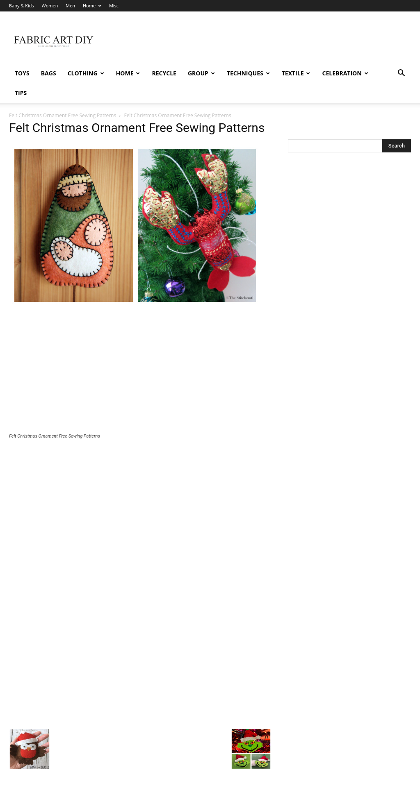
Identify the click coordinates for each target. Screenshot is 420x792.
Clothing (86, 73)
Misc (114, 5)
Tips (21, 93)
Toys (22, 73)
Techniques (248, 73)
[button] (401, 74)
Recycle (164, 73)
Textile (296, 73)
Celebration (345, 73)
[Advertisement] (140, 351)
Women (50, 5)
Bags (48, 73)
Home (92, 5)
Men (70, 5)
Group (201, 73)
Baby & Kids (21, 5)
